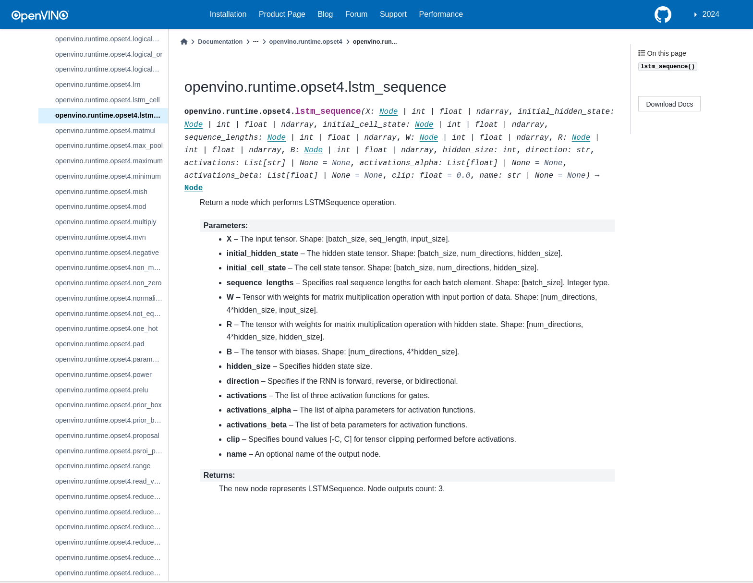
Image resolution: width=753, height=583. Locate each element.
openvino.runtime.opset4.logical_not (110, 39)
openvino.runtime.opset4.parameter (109, 359)
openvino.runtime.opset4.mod (100, 206)
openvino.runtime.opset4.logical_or (108, 54)
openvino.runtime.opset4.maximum (109, 161)
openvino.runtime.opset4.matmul (105, 130)
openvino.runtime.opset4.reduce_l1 (109, 496)
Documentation (220, 41)
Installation (228, 14)
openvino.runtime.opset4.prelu (101, 390)
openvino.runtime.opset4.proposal (107, 435)
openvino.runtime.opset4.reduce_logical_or (111, 542)
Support (393, 14)
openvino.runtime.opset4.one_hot (106, 328)
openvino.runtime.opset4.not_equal (109, 313)
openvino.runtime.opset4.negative (107, 252)
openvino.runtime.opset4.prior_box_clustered (111, 420)
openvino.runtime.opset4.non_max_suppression (111, 267)
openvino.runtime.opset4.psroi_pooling (111, 451)
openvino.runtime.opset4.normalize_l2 (111, 298)
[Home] (184, 41)
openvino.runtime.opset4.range (102, 466)
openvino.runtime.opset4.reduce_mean (111, 573)
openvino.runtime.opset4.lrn (98, 84)
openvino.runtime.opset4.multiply (105, 222)
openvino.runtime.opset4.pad (100, 344)
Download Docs (669, 104)
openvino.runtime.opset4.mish (101, 191)
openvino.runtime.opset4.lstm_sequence (111, 115)
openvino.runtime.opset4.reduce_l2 (109, 512)
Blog (325, 14)
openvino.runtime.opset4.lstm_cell (107, 100)
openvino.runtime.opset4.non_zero (108, 283)
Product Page (282, 14)
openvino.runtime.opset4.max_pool (109, 145)
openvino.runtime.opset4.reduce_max (111, 557)
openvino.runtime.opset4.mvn (100, 237)
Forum (356, 14)
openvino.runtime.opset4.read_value (111, 481)
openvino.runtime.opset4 (305, 41)
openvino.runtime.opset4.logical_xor (110, 69)
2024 (711, 14)
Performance (441, 14)
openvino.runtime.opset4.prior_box (108, 405)
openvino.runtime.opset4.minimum (108, 176)
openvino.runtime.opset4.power (103, 374)
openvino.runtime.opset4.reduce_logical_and (111, 527)
